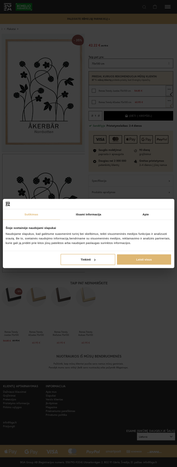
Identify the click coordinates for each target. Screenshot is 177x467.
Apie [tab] (146, 214)
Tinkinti (88, 259)
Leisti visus (144, 259)
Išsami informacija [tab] (88, 214)
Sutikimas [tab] (31, 214)
